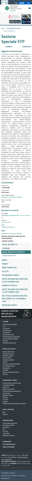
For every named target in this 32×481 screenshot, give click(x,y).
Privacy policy (21, 476)
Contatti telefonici (22, 457)
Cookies (12, 473)
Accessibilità (4, 473)
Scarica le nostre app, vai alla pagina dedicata (9, 314)
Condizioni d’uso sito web (8, 476)
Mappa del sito (5, 478)
